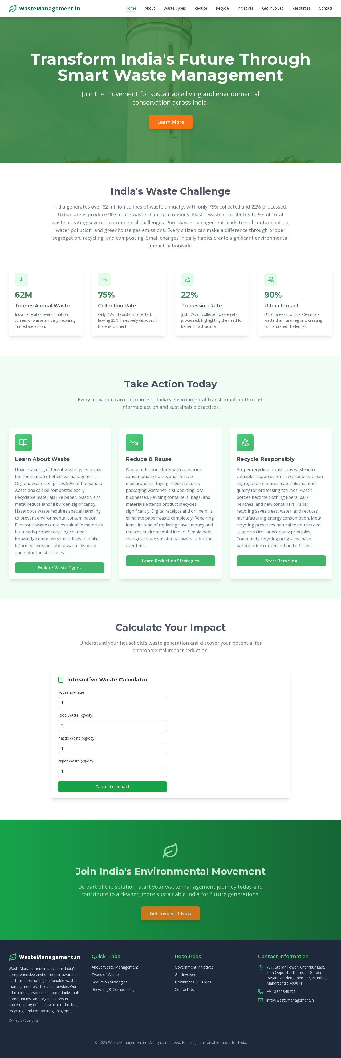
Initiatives (245, 8)
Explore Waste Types (60, 569)
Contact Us (184, 989)
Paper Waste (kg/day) (76, 760)
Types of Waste (105, 974)
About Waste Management (115, 967)
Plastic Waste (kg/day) (77, 738)
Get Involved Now (170, 915)
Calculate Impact (112, 787)
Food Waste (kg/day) (76, 715)
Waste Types (175, 8)
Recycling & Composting (113, 989)
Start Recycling (281, 562)
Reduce (200, 8)
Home (130, 8)
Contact (325, 8)
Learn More (170, 122)
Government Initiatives (194, 967)
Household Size (71, 692)
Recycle (222, 8)
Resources (301, 8)
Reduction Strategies (109, 982)
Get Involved (273, 8)
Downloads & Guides (193, 982)
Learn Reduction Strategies (170, 562)
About (150, 8)
